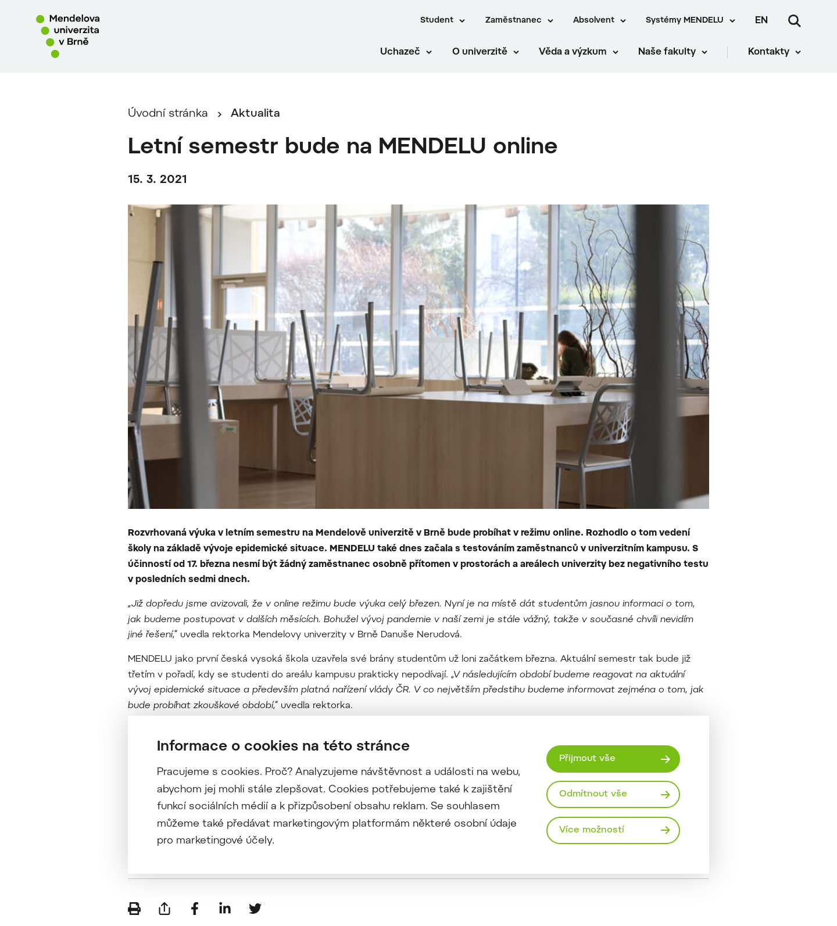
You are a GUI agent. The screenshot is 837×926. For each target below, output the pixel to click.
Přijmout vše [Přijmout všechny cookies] (587, 758)
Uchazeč (400, 52)
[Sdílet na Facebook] (194, 908)
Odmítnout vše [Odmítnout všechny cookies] (593, 794)
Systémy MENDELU (685, 21)
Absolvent (593, 21)
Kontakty (768, 52)
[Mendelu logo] (104, 36)
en (761, 21)
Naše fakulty (667, 52)
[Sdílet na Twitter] (255, 908)
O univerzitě (479, 52)
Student (436, 21)
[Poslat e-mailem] (164, 908)
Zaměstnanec (513, 21)
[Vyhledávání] (794, 21)
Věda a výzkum (573, 52)
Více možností (591, 830)
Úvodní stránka (168, 114)
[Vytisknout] (134, 908)
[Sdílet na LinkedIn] (225, 908)
